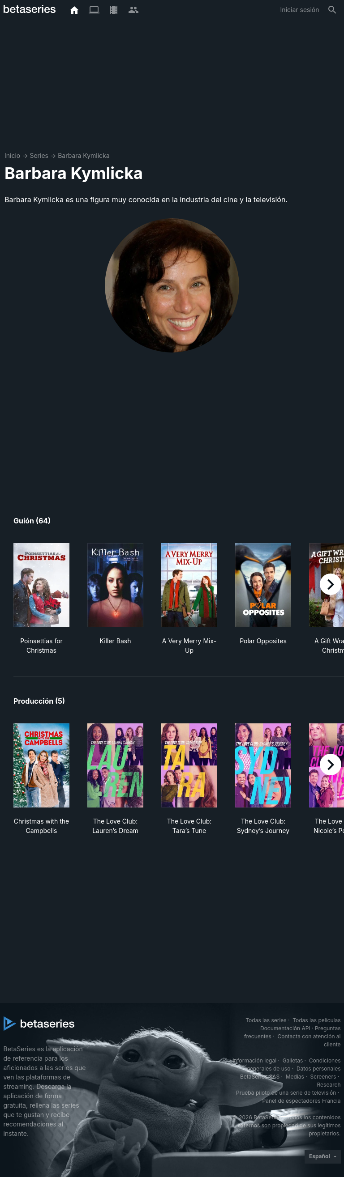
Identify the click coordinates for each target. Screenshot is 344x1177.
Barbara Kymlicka (83, 155)
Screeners (323, 1076)
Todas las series (265, 1020)
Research (329, 1084)
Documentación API (285, 1028)
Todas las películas (316, 1020)
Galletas (293, 1060)
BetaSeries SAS (260, 1076)
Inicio (12, 155)
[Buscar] (332, 10)
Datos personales (319, 1068)
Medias (295, 1076)
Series (39, 155)
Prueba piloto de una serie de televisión (286, 1092)
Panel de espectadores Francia (301, 1100)
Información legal (254, 1060)
